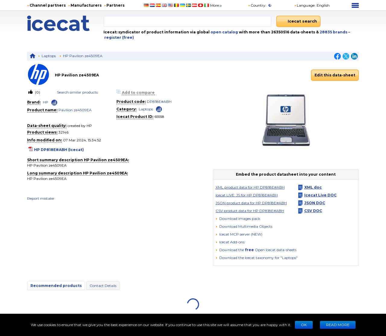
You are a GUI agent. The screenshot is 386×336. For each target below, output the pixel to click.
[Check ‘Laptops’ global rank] (159, 108)
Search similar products (77, 92)
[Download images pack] (238, 218)
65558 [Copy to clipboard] (159, 116)
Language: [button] (304, 5)
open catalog (224, 32)
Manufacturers (86, 5)
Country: (257, 5)
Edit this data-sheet (335, 75)
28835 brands (334, 32)
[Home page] (65, 23)
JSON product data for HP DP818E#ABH (251, 203)
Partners (115, 5)
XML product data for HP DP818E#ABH (250, 187)
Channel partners (48, 5)
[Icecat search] (298, 21)
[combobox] (187, 21)
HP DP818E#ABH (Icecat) (59, 149)
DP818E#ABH (159, 101)
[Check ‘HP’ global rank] (54, 102)
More (216, 5)
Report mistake (40, 198)
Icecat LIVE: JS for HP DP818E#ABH (247, 195)
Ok (304, 324)
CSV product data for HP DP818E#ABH (250, 210)
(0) (37, 92)
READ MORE (338, 324)
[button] (244, 226)
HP (45, 102)
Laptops (49, 56)
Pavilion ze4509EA (75, 110)
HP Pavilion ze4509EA (83, 56)
